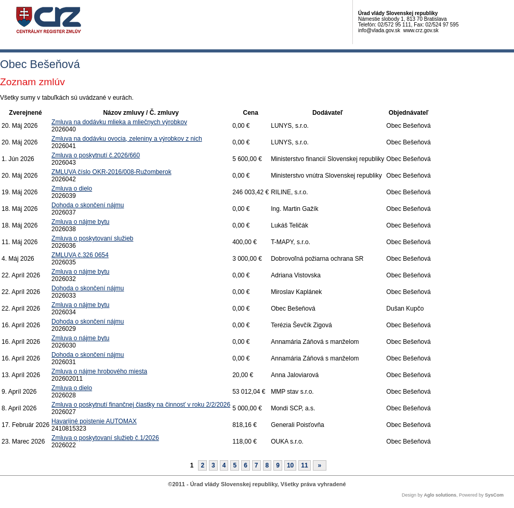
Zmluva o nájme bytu (80, 221)
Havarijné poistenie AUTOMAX (94, 421)
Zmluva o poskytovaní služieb (92, 238)
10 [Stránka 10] (290, 465)
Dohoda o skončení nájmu (87, 205)
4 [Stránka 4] (224, 465)
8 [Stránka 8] (267, 465)
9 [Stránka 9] (278, 465)
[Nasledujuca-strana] (320, 465)
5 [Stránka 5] (234, 465)
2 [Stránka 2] (202, 465)
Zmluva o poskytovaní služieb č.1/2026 (105, 438)
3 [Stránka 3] (213, 465)
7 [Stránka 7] (256, 465)
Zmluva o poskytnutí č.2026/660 (95, 155)
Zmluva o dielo (71, 188)
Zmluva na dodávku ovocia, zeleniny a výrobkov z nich (126, 138)
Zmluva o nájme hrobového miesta (99, 371)
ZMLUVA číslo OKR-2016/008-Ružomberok (111, 172)
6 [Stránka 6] (245, 465)
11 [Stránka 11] (304, 465)
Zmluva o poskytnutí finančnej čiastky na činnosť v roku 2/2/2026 (140, 404)
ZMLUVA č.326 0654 (80, 255)
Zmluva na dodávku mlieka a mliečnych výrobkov (119, 122)
